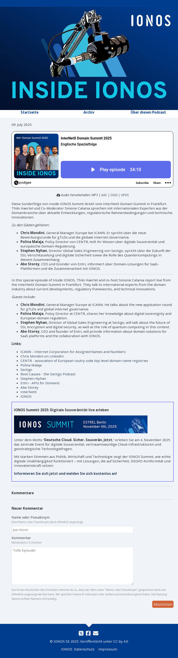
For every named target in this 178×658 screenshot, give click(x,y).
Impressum (107, 649)
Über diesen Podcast (148, 112)
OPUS (125, 195)
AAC (104, 195)
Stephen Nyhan (33, 378)
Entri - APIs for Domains (40, 383)
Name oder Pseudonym (31, 517)
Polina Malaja (31, 365)
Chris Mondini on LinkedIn (42, 356)
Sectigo (26, 369)
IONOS (26, 396)
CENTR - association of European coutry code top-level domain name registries (84, 360)
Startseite (29, 112)
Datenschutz (84, 649)
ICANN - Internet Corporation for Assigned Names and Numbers (73, 351)
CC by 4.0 (120, 641)
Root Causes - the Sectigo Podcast (47, 374)
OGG (114, 195)
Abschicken (163, 604)
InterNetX (28, 392)
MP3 (95, 195)
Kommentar (21, 538)
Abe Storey (29, 387)
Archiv (88, 112)
